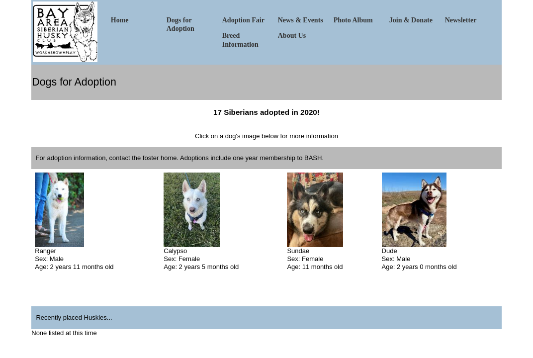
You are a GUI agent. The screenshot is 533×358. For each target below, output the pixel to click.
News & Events (300, 20)
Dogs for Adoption (180, 24)
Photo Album (353, 20)
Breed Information (240, 40)
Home (120, 20)
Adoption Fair (243, 20)
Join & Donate (411, 20)
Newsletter (461, 20)
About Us (292, 35)
